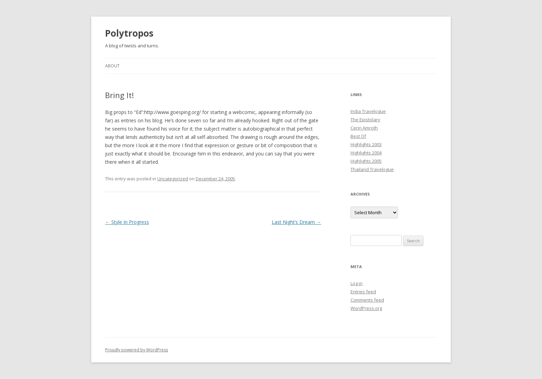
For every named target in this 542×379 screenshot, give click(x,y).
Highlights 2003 (366, 144)
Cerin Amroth (364, 128)
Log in (357, 283)
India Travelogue (368, 111)
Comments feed (367, 300)
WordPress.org (366, 308)
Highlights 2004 (366, 153)
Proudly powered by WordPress (136, 350)
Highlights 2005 (366, 161)
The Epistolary (365, 119)
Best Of (358, 136)
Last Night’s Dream (296, 222)
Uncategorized (172, 179)
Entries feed (363, 291)
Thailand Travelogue (372, 169)
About (112, 66)
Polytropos (129, 33)
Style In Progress (127, 222)
